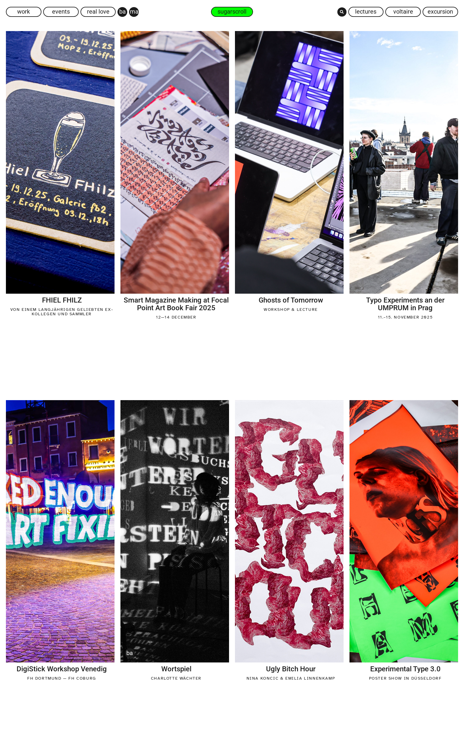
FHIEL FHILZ (62, 300)
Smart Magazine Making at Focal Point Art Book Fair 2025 (176, 304)
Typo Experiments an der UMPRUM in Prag (405, 304)
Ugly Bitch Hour (290, 669)
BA (129, 653)
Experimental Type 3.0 (405, 669)
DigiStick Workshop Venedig (62, 669)
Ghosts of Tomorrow (291, 300)
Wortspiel (176, 669)
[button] (342, 12)
